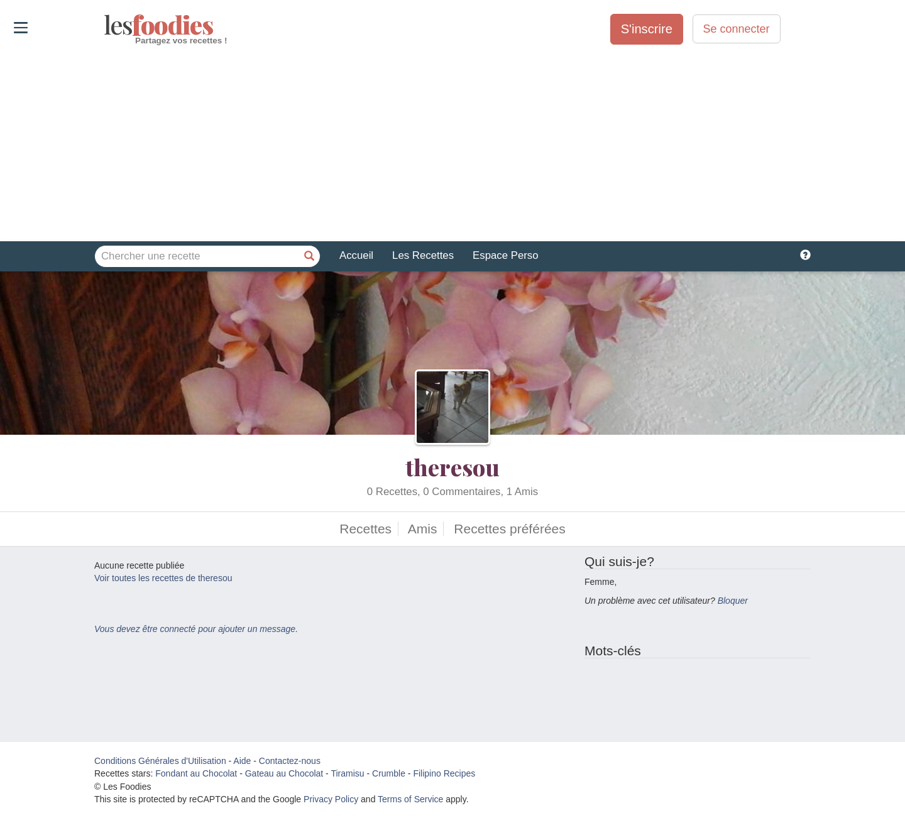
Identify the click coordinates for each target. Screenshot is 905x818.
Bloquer (733, 601)
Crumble (388, 773)
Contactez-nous (290, 761)
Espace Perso (505, 255)
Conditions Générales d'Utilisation (160, 761)
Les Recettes (423, 255)
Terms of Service (410, 799)
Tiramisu (347, 773)
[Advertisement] (452, 144)
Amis (422, 528)
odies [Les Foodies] (105, 25)
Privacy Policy (331, 799)
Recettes (365, 528)
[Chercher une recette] (309, 256)
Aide (242, 761)
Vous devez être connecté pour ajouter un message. (196, 629)
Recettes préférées (509, 528)
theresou (452, 467)
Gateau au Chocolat (284, 773)
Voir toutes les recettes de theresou (163, 578)
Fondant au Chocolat (196, 773)
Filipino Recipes (444, 773)
